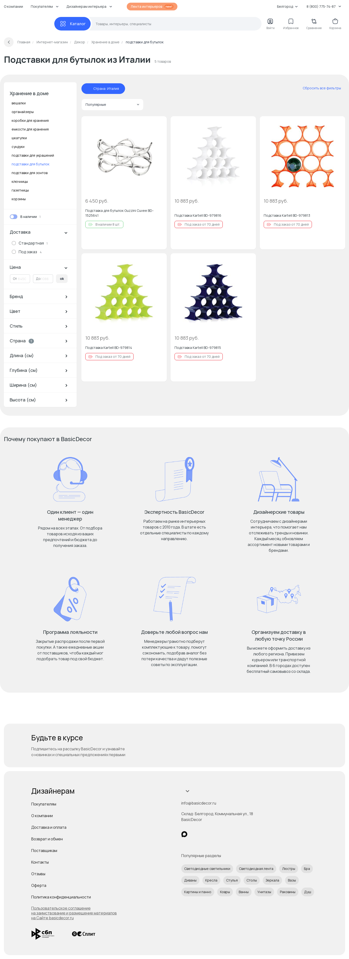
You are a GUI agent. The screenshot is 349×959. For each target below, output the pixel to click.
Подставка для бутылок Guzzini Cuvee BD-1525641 (119, 213)
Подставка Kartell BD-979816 (197, 215)
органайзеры (23, 111)
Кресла (211, 880)
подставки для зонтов (30, 172)
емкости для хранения (30, 129)
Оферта (38, 885)
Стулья (232, 880)
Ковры (225, 892)
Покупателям (43, 804)
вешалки (19, 103)
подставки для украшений (33, 155)
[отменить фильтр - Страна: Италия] (88, 89)
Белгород (287, 6)
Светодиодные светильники (207, 868)
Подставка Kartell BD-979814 (108, 347)
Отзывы (38, 873)
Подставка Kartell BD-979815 (197, 347)
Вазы (292, 880)
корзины (19, 199)
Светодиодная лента (256, 868)
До (38, 278)
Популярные (112, 104)
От (15, 278)
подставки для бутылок (30, 164)
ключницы (20, 181)
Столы (251, 880)
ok (62, 278)
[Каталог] (72, 24)
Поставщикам (44, 850)
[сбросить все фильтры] (318, 88)
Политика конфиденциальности (61, 897)
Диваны (190, 880)
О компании (13, 6)
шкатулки (19, 138)
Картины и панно (197, 892)
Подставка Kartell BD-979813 (287, 215)
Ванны (244, 892)
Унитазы (264, 892)
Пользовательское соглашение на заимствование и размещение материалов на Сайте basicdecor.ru (74, 913)
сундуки (18, 146)
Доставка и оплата (48, 827)
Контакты (40, 862)
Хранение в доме (29, 93)
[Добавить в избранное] (159, 124)
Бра (307, 868)
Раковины (287, 892)
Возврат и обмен (47, 839)
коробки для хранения (30, 120)
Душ (307, 892)
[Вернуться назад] (9, 42)
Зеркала (272, 880)
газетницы (20, 190)
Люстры (288, 868)
